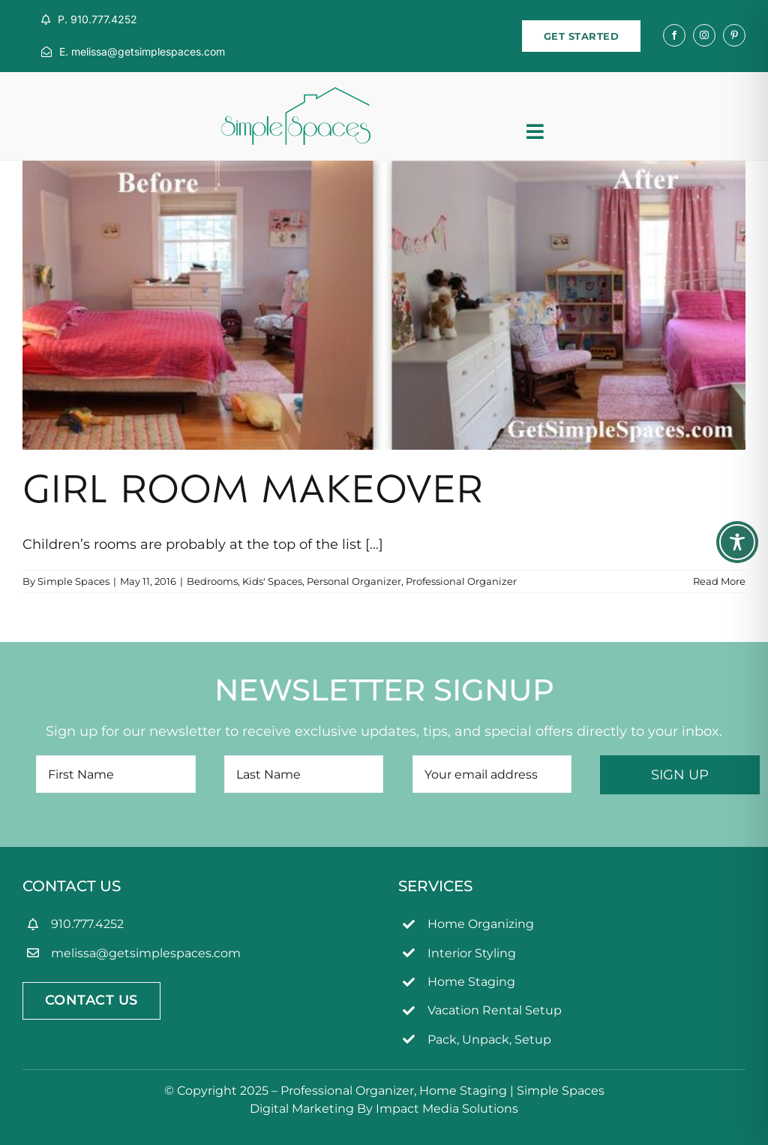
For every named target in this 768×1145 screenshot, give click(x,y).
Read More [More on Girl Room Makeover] (719, 581)
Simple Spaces (74, 581)
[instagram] (704, 35)
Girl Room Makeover (252, 493)
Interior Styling (472, 953)
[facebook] (674, 35)
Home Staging (471, 982)
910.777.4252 (87, 924)
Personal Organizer (354, 581)
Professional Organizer (461, 581)
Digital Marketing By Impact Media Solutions (384, 1108)
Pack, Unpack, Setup (489, 1039)
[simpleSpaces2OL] (295, 94)
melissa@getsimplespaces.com (146, 953)
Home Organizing (481, 924)
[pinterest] (734, 35)
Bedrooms (212, 581)
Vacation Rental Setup (495, 1010)
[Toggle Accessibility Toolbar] (737, 542)
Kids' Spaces (272, 581)
